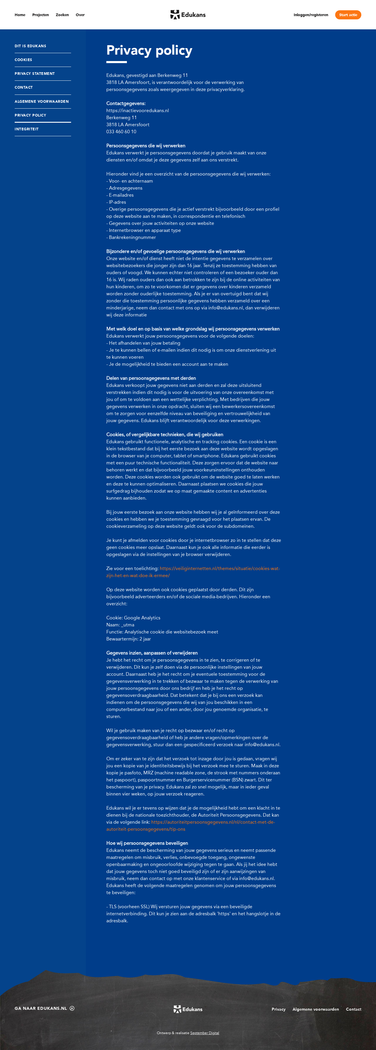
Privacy (279, 1009)
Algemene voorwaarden (316, 1009)
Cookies (23, 60)
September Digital (204, 1033)
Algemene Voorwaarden (42, 102)
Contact (24, 88)
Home (20, 15)
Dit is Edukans (30, 46)
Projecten (40, 15)
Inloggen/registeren (311, 15)
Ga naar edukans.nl (44, 1008)
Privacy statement (35, 74)
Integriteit (27, 129)
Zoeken (62, 15)
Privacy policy (30, 115)
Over (80, 15)
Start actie (348, 15)
